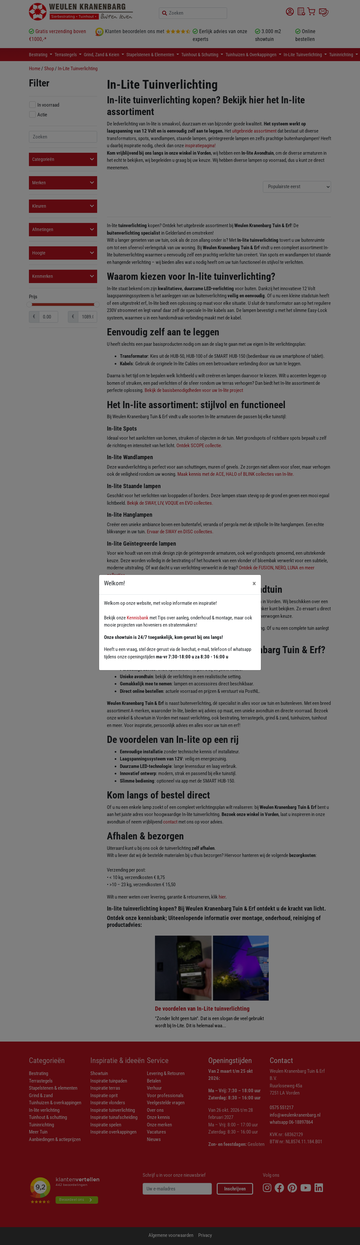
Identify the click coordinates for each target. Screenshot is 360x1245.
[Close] (254, 583)
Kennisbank (137, 618)
